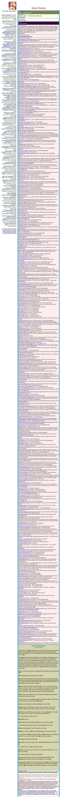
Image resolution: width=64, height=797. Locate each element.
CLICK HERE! (32, 750)
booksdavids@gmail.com (24, 36)
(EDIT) (21, 11)
